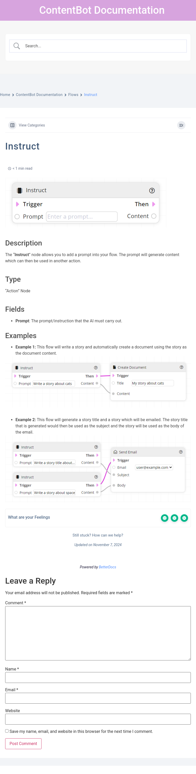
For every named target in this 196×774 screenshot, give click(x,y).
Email (11, 690)
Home (5, 95)
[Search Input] (102, 46)
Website (12, 711)
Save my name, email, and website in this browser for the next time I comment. (81, 732)
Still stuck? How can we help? (97, 535)
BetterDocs (107, 567)
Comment (15, 603)
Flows (73, 95)
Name (12, 669)
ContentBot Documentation (102, 10)
